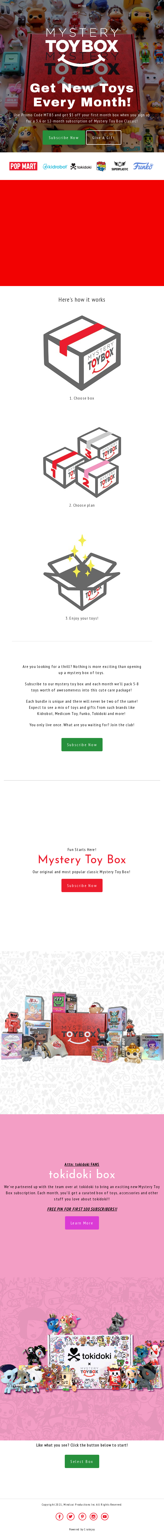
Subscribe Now (64, 137)
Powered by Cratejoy (82, 1529)
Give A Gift (103, 137)
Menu (82, 6)
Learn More (82, 1222)
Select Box (82, 1461)
